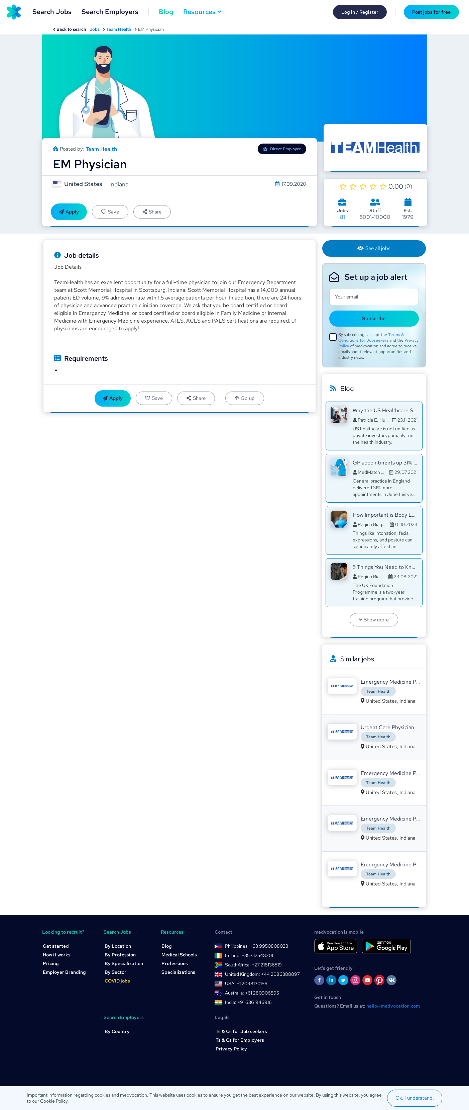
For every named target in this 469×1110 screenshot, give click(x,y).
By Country (117, 1031)
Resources (202, 11)
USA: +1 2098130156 (246, 983)
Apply (69, 211)
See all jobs (373, 248)
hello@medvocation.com (393, 1006)
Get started (56, 946)
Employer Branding (64, 972)
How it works (57, 955)
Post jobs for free (431, 12)
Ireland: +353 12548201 (249, 955)
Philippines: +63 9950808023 (256, 946)
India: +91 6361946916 (248, 1002)
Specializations (178, 972)
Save (110, 211)
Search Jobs (52, 11)
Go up (245, 398)
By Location (118, 946)
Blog (166, 11)
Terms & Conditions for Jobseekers (371, 337)
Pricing (51, 963)
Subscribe (374, 318)
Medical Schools (179, 955)
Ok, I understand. (414, 1098)
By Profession (120, 955)
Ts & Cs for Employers (240, 1040)
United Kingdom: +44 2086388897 (262, 974)
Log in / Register (359, 12)
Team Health (118, 29)
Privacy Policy (231, 1049)
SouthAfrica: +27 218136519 (253, 965)
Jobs (95, 29)
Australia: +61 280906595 (252, 993)
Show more (374, 619)
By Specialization (124, 963)
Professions (174, 963)
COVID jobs (117, 981)
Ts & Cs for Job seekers (241, 1031)
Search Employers (110, 11)
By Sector (115, 972)
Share (152, 211)
